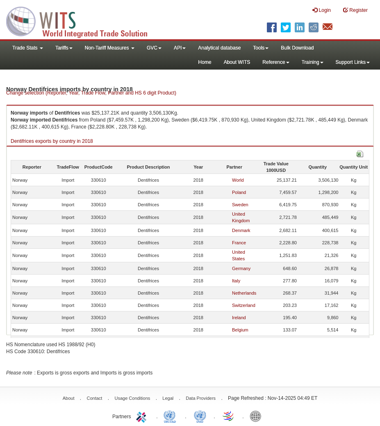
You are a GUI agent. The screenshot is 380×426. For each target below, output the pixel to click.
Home (205, 62)
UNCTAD (171, 416)
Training (312, 62)
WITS (82, 20)
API (180, 48)
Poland (239, 192)
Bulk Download (297, 48)
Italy (236, 280)
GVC (154, 48)
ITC (142, 416)
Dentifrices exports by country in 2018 (52, 141)
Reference (275, 62)
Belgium (240, 329)
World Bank (257, 416)
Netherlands (244, 293)
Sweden (240, 204)
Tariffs (64, 48)
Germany (241, 268)
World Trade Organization (229, 416)
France (239, 242)
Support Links (353, 62)
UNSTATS (200, 416)
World (238, 180)
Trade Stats (27, 48)
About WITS (237, 62)
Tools (261, 48)
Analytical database (219, 48)
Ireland (239, 317)
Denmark (241, 230)
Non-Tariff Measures (109, 48)
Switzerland (243, 305)
